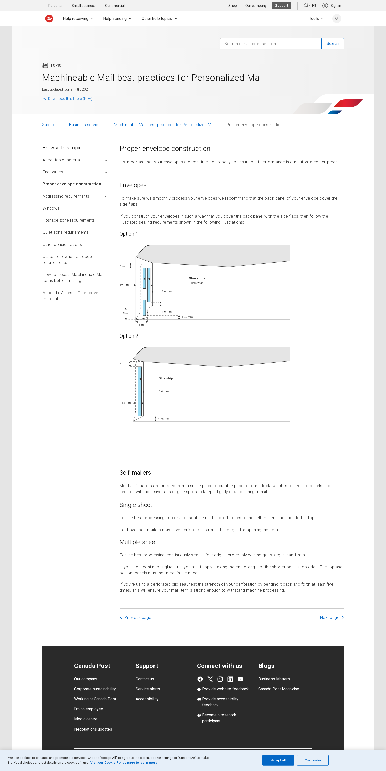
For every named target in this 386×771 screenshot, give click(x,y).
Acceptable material (75, 160)
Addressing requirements (75, 196)
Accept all (278, 760)
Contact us (145, 679)
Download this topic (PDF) (70, 99)
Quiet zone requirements (66, 232)
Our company (85, 679)
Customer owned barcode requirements (67, 259)
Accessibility (147, 699)
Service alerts (148, 689)
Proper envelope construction (72, 184)
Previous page (137, 617)
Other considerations (62, 244)
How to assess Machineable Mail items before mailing (73, 277)
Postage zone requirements (69, 220)
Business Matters (274, 679)
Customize (313, 760)
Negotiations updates (93, 729)
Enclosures (75, 172)
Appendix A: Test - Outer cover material (71, 295)
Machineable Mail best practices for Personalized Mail (165, 124)
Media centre (85, 719)
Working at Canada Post (95, 699)
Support (50, 124)
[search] (336, 18)
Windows (51, 208)
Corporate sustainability (95, 689)
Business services (86, 124)
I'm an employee (88, 709)
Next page (330, 617)
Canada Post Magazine (278, 689)
